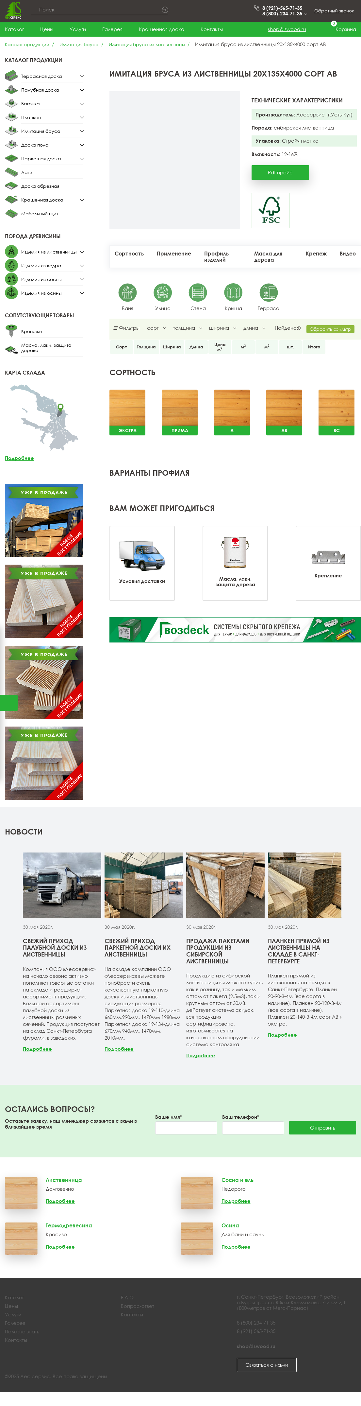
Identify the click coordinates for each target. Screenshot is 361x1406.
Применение (174, 253)
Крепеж (316, 253)
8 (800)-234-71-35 (284, 13)
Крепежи (31, 331)
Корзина (339, 29)
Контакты (212, 29)
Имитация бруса (79, 44)
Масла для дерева (268, 256)
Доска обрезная (40, 186)
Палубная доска (40, 90)
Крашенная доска (161, 29)
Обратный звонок (334, 10)
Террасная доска (41, 76)
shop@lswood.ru (287, 29)
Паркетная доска (41, 158)
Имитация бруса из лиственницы (147, 44)
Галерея (112, 29)
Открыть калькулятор (9, 703)
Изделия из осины (41, 293)
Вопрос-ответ (137, 1306)
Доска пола (35, 145)
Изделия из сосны (41, 279)
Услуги (78, 29)
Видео (348, 253)
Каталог (14, 29)
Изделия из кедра (41, 265)
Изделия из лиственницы (48, 252)
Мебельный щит (39, 213)
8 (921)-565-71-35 (282, 8)
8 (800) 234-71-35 (256, 1323)
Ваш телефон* (240, 1117)
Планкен (31, 117)
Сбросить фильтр (330, 329)
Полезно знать (22, 1331)
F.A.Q (127, 1297)
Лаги (26, 172)
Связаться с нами (266, 1365)
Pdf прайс (280, 172)
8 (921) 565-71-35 (256, 1331)
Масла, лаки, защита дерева (46, 347)
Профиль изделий (216, 256)
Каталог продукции (27, 44)
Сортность (129, 253)
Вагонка (30, 103)
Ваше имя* (168, 1117)
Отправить (322, 1128)
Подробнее (19, 458)
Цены (46, 29)
